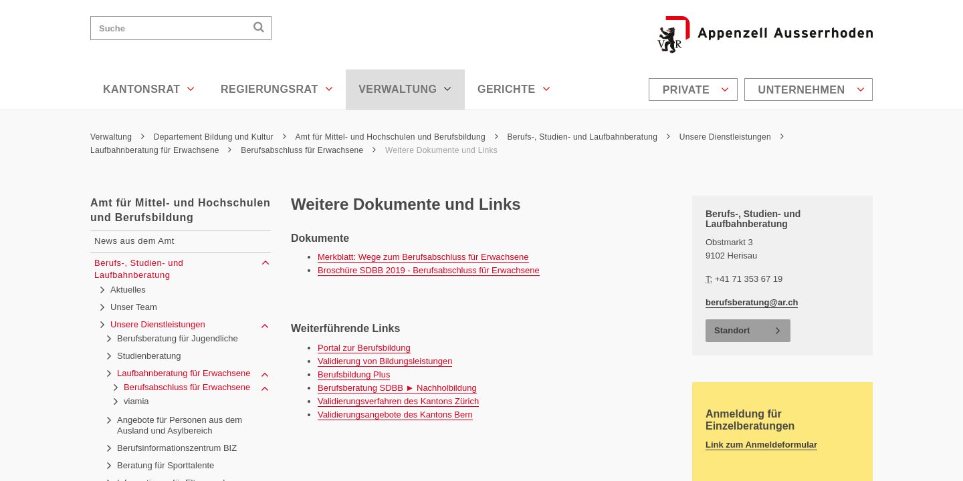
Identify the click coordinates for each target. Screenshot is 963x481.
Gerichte (513, 89)
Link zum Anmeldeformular (761, 445)
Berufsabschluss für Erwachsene (308, 150)
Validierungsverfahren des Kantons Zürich (398, 401)
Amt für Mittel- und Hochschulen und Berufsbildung (396, 137)
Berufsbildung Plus (354, 374)
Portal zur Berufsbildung (364, 348)
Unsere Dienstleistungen (731, 137)
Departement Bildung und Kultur (220, 137)
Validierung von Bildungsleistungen (385, 361)
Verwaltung (405, 89)
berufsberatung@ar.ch (752, 302)
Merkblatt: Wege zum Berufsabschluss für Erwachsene (423, 257)
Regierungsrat (277, 89)
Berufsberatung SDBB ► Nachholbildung (397, 388)
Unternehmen (811, 90)
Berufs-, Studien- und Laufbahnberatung (588, 137)
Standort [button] (732, 330)
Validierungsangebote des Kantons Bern (395, 415)
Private (696, 90)
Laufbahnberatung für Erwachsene (161, 150)
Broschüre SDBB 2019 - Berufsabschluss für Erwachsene (429, 270)
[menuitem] (695, 89)
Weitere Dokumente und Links (441, 150)
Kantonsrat (149, 89)
